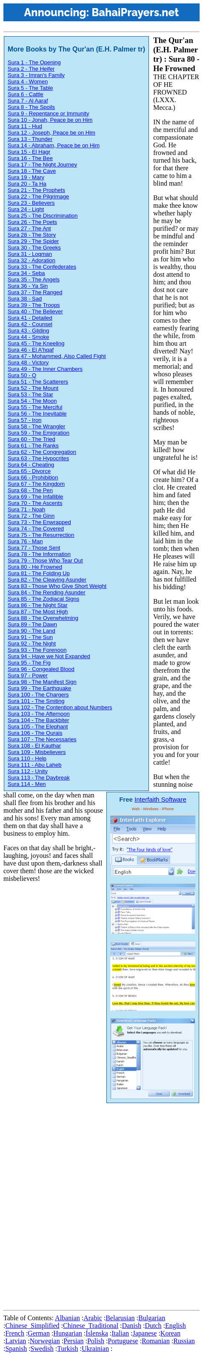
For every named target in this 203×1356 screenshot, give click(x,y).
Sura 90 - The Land (31, 631)
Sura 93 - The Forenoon (37, 650)
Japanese (145, 1333)
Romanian (156, 1341)
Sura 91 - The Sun (30, 637)
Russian (184, 1341)
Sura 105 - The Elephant (38, 726)
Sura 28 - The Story (32, 235)
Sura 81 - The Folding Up (39, 573)
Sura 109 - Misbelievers (37, 752)
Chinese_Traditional (90, 1325)
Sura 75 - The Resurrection (41, 535)
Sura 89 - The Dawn (32, 624)
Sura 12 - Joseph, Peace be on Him (51, 132)
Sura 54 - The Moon (32, 401)
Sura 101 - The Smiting (36, 701)
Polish (95, 1341)
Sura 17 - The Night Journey (42, 164)
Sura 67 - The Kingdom (36, 484)
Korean (170, 1333)
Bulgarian (151, 1318)
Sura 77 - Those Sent (34, 548)
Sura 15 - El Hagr (29, 152)
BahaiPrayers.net (135, 12)
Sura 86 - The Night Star (38, 605)
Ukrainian (95, 1348)
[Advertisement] (101, 1205)
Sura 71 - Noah (26, 509)
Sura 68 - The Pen (30, 490)
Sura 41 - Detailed (30, 318)
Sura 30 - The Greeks (34, 247)
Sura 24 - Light (26, 209)
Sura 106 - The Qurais (35, 733)
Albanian (67, 1318)
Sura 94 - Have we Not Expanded (49, 656)
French (14, 1333)
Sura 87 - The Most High (38, 611)
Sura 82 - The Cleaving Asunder (47, 579)
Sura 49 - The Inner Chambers (45, 369)
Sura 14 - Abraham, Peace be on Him (54, 145)
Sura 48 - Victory (28, 362)
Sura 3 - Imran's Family (36, 75)
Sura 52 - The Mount (33, 388)
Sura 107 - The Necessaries (42, 739)
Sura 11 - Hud (25, 126)
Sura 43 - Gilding (28, 330)
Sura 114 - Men (27, 784)
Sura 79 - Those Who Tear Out (45, 560)
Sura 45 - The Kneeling (36, 343)
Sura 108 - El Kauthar (34, 746)
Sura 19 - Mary (26, 177)
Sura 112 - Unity (28, 771)
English (175, 1325)
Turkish (67, 1348)
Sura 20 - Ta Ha (27, 184)
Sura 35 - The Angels (34, 279)
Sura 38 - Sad (25, 298)
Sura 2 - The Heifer (31, 69)
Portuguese (123, 1341)
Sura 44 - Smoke (28, 337)
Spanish (16, 1348)
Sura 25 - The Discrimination (43, 215)
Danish (131, 1325)
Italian (120, 1333)
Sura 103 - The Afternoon (39, 714)
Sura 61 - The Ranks (33, 445)
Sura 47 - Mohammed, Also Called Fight (57, 356)
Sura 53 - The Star (30, 394)
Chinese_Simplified (32, 1325)
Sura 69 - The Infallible (35, 496)
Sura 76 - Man (25, 541)
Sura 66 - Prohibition (33, 477)
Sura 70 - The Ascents (35, 503)
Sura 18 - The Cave (32, 171)
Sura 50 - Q (22, 375)
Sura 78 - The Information (39, 554)
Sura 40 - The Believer (35, 311)
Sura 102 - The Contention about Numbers (60, 707)
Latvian (15, 1341)
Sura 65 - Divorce (29, 471)
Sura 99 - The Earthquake (39, 688)
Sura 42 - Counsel (30, 324)
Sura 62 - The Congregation (42, 452)
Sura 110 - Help (27, 758)
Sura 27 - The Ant (29, 228)
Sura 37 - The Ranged (35, 292)
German (39, 1333)
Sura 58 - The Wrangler (36, 426)
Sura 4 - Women (28, 81)
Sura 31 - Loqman (30, 254)
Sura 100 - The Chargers (38, 694)
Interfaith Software (160, 799)
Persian (73, 1341)
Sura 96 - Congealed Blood (41, 669)
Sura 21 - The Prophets (36, 190)
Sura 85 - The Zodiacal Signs (43, 599)
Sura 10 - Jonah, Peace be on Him (50, 120)
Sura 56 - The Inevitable (37, 413)
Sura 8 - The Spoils (31, 107)
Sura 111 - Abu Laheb (35, 765)
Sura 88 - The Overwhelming (43, 618)
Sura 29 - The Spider (33, 241)
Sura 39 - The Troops (34, 305)
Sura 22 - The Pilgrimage (38, 196)
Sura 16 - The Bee (30, 158)
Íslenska (97, 1333)
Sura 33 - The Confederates (42, 267)
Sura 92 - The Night (32, 643)
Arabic (92, 1318)
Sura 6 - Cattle (25, 94)
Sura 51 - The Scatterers (38, 381)
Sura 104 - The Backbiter (38, 720)
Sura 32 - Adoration (31, 260)
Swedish (42, 1348)
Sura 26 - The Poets (32, 222)
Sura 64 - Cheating (31, 465)
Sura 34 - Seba (26, 273)
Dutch (153, 1325)
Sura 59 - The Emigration (38, 433)
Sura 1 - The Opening (34, 62)
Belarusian (120, 1318)
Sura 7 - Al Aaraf (28, 100)
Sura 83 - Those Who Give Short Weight (57, 586)
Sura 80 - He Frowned (35, 567)
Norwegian (45, 1341)
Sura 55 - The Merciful (35, 407)
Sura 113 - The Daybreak (39, 777)
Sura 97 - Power (28, 675)
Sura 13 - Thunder (30, 139)
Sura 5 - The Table (30, 88)
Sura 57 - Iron (25, 420)
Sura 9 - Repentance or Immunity (48, 113)
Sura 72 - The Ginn (31, 516)
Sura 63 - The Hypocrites (38, 458)
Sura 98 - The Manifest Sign (42, 682)
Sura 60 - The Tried (31, 439)
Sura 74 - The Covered (36, 528)
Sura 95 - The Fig (29, 662)
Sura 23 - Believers (31, 203)
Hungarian (67, 1333)
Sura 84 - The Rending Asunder (47, 592)
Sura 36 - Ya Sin (28, 286)
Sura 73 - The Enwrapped (39, 522)
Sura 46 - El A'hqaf (31, 350)
